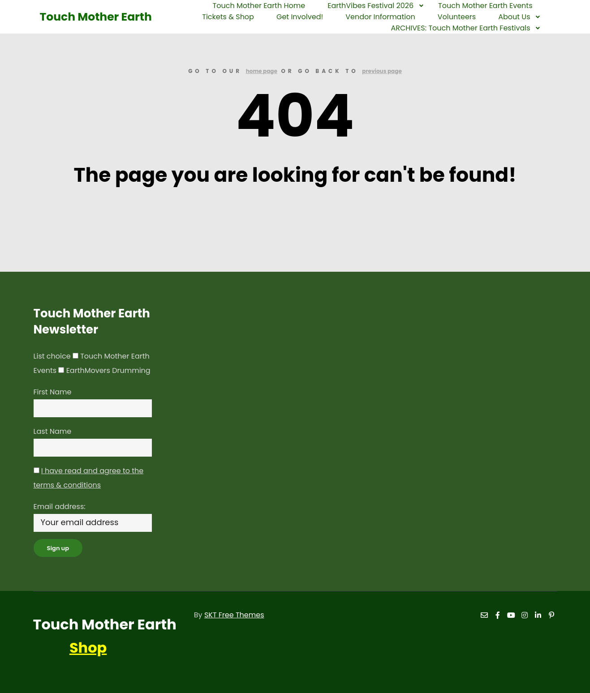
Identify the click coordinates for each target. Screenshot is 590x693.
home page (261, 71)
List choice (52, 356)
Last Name (53, 431)
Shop (88, 647)
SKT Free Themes (234, 615)
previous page (382, 71)
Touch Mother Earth (84, 17)
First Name (53, 392)
